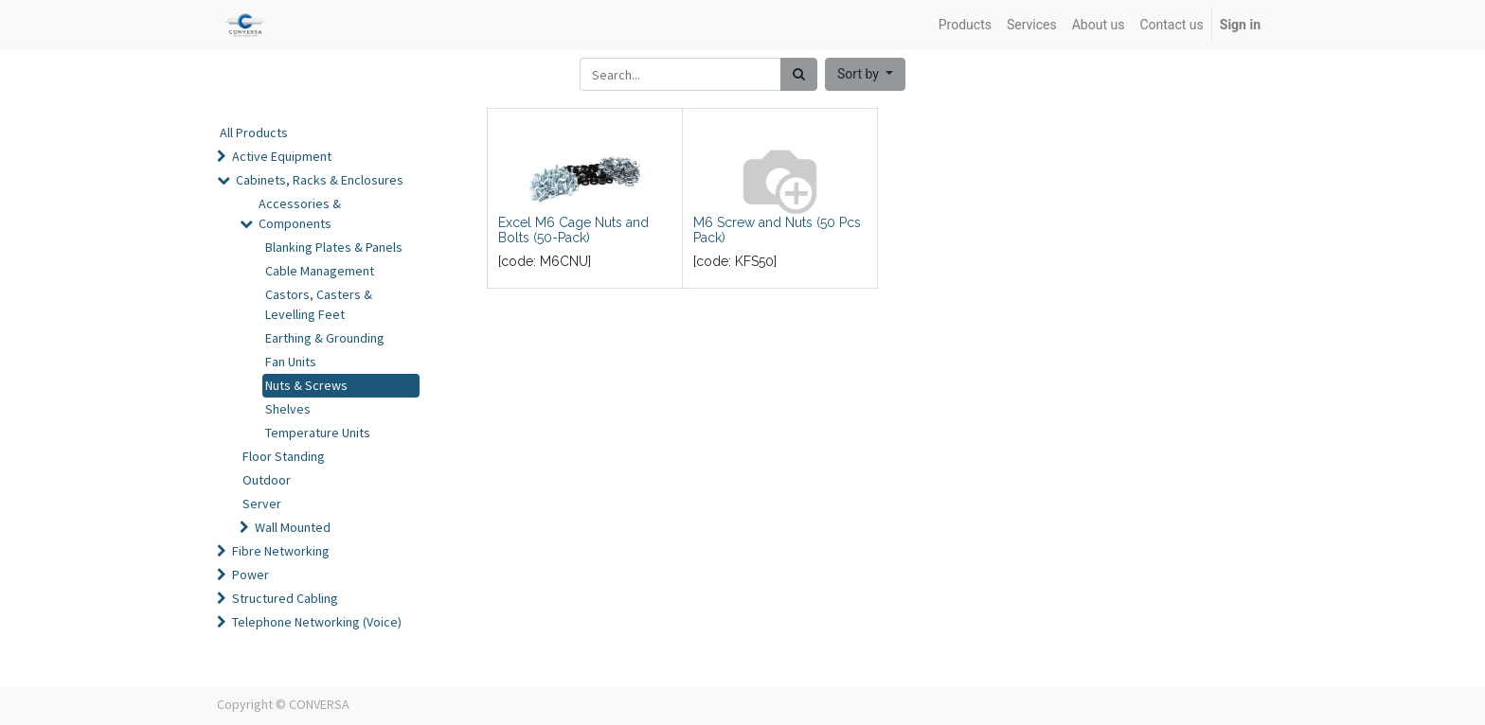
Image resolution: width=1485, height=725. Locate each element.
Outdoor (266, 479)
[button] (865, 74)
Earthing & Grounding (325, 337)
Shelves (288, 408)
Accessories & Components (300, 213)
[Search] (798, 74)
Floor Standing (283, 456)
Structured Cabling (285, 598)
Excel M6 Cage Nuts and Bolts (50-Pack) (573, 230)
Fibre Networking (281, 550)
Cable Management (319, 270)
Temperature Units (317, 432)
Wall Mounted (293, 527)
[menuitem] (965, 25)
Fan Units (290, 361)
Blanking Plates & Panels (334, 247)
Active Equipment (281, 156)
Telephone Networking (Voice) (317, 621)
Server (261, 503)
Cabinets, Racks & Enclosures (319, 179)
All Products (254, 132)
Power (250, 574)
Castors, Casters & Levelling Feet (318, 304)
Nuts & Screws (306, 385)
